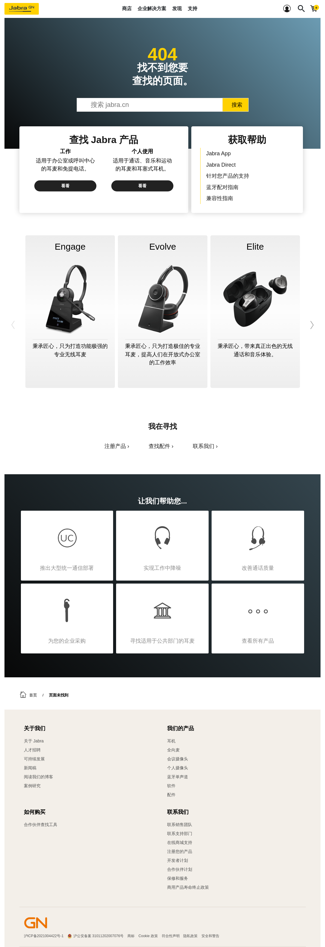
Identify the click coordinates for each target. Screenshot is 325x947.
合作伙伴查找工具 (40, 824)
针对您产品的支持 (227, 176)
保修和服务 (177, 878)
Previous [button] (13, 324)
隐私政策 (190, 936)
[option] (70, 311)
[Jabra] (21, 9)
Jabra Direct (221, 165)
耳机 (171, 741)
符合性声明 (171, 936)
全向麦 (173, 750)
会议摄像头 (177, 758)
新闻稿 (30, 767)
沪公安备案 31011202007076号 (98, 936)
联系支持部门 (179, 833)
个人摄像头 (177, 767)
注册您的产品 (179, 851)
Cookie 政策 (148, 936)
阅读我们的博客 (38, 776)
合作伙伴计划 (179, 869)
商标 (131, 936)
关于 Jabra (34, 741)
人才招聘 (32, 750)
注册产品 (115, 446)
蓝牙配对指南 (222, 187)
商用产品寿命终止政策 (188, 887)
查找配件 (159, 446)
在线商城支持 (179, 842)
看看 (65, 185)
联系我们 (203, 446)
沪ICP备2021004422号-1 (44, 936)
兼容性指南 (219, 198)
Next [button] (311, 324)
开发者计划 (177, 860)
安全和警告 (210, 936)
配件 (171, 794)
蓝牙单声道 (177, 776)
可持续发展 (34, 758)
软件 (171, 785)
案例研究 (32, 785)
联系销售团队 (179, 824)
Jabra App (218, 153)
